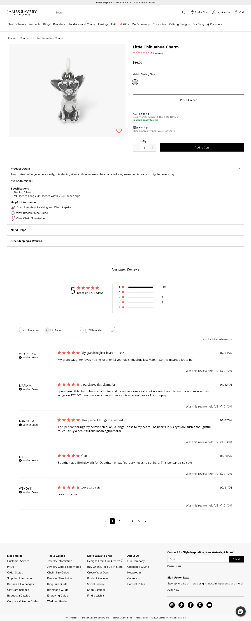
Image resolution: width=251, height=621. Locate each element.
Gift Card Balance (18, 590)
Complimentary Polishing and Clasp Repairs (44, 207)
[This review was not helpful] (228, 371)
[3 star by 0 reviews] (142, 297)
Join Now (173, 589)
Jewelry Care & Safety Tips (64, 567)
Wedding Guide (57, 601)
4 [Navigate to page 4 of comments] (132, 521)
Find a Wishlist (96, 595)
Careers (132, 578)
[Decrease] (152, 147)
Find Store (169, 131)
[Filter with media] (100, 330)
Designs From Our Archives (104, 561)
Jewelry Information (59, 561)
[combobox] (120, 12)
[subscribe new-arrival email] (198, 559)
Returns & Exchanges (20, 584)
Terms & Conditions (122, 617)
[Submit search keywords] (185, 12)
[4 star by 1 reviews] (142, 292)
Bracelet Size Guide (59, 578)
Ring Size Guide (57, 584)
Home (12, 38)
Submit (236, 559)
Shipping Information (20, 578)
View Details (148, 2)
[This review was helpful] (221, 371)
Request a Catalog (18, 595)
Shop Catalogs (96, 590)
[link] (179, 24)
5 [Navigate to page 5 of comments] (139, 521)
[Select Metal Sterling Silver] (135, 82)
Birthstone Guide (57, 590)
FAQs (10, 567)
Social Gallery (95, 584)
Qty (144, 141)
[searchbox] (31, 330)
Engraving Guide (57, 595)
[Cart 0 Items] (239, 12)
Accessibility (142, 617)
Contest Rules (136, 584)
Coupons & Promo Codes (23, 601)
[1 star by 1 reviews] (142, 307)
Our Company (136, 561)
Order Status (15, 572)
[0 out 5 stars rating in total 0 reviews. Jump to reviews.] (148, 53)
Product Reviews (97, 578)
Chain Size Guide (58, 572)
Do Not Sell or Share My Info (95, 617)
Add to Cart (202, 147)
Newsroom (134, 572)
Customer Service (18, 561)
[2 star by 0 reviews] (142, 302)
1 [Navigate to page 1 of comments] (112, 521)
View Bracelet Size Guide (32, 213)
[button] (221, 12)
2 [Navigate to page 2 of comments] (119, 521)
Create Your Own (98, 572)
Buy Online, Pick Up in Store (105, 567)
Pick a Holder (188, 100)
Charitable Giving (138, 567)
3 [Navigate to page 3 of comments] (125, 521)
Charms (24, 38)
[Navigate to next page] (145, 521)
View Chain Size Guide (30, 218)
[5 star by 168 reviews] (142, 287)
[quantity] (144, 147)
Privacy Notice (174, 565)
